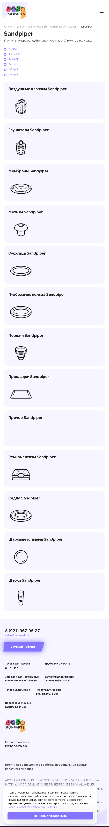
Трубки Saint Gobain (17, 690)
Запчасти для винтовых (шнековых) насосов (59, 679)
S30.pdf (13, 74)
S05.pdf (13, 59)
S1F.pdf (13, 49)
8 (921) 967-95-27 (22, 631)
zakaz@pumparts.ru (17, 636)
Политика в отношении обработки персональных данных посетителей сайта (46, 768)
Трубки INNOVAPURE (57, 664)
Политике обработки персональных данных (32, 807)
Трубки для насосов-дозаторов (18, 666)
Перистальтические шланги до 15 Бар (18, 706)
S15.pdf (13, 64)
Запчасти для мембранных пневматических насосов (47, 26)
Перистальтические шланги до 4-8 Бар (48, 692)
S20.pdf (13, 69)
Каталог (8, 26)
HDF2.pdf (14, 54)
